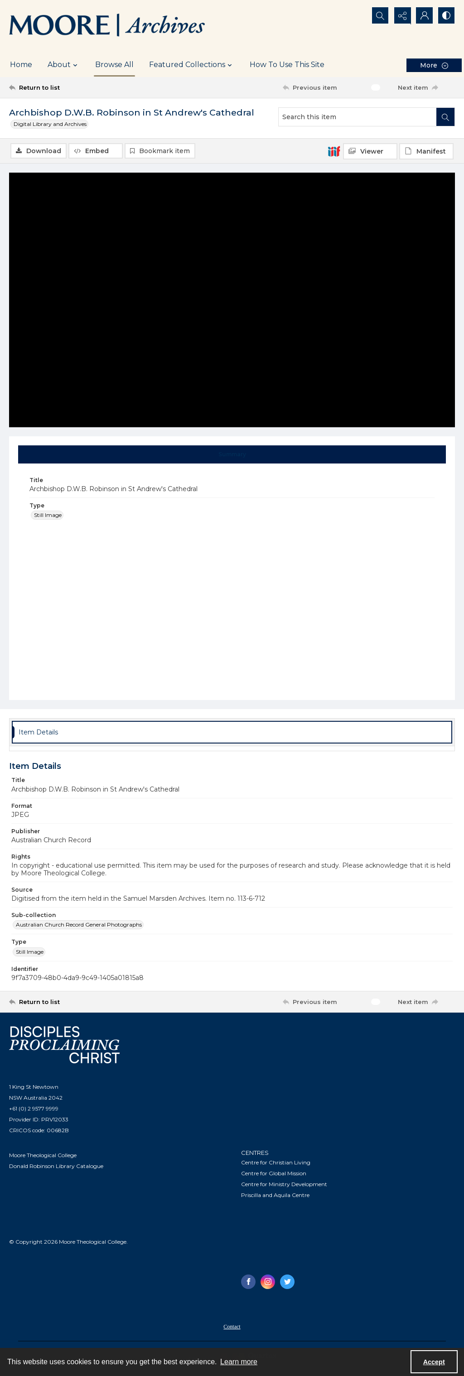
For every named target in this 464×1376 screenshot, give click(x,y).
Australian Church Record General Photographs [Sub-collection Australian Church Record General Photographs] (79, 925)
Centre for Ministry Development (284, 1184)
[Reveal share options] (400, 15)
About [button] (64, 64)
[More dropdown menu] (434, 65)
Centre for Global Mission (273, 1173)
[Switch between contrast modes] (445, 15)
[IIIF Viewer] (370, 151)
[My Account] (423, 15)
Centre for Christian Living (275, 1162)
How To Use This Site (287, 64)
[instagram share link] (268, 1282)
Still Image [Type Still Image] (48, 515)
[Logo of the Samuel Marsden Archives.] (107, 26)
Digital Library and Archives (50, 124)
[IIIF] (334, 151)
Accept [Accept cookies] (434, 1362)
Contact (231, 1326)
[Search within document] (445, 117)
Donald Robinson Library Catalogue (56, 1166)
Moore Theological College (43, 1155)
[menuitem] (231, 1326)
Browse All (114, 64)
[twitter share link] (287, 1282)
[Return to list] (69, 87)
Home (21, 64)
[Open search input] (378, 15)
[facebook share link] (248, 1282)
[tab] (232, 454)
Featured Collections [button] (191, 64)
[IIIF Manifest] (426, 151)
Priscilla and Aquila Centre (275, 1195)
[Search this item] (357, 117)
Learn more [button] (238, 1362)
